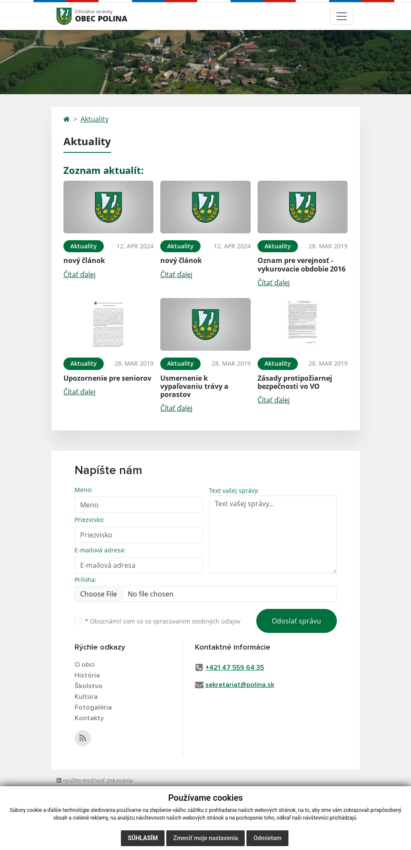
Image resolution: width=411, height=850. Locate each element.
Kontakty (89, 718)
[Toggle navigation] (342, 16)
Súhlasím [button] (143, 838)
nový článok (84, 260)
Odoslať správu (296, 621)
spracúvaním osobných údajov (196, 621)
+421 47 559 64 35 (234, 667)
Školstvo (88, 686)
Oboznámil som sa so (162, 621)
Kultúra (86, 696)
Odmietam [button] (267, 838)
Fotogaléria (93, 707)
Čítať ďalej (79, 274)
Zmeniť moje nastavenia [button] (205, 838)
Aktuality (94, 119)
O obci (85, 664)
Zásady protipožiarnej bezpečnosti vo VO (295, 382)
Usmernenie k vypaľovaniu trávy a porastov (194, 386)
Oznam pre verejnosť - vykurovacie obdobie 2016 (301, 264)
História (87, 675)
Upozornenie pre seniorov (107, 378)
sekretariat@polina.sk (239, 684)
